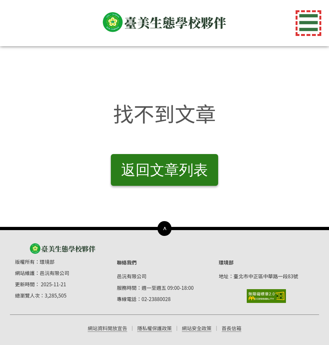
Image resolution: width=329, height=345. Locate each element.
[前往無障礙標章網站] (266, 296)
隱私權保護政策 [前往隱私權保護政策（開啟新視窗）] (154, 328)
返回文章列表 (164, 170)
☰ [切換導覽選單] (308, 23)
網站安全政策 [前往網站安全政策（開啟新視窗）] (196, 328)
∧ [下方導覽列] (165, 228)
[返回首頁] (164, 22)
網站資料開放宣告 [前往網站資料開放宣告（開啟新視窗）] (107, 328)
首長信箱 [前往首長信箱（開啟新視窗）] (231, 328)
